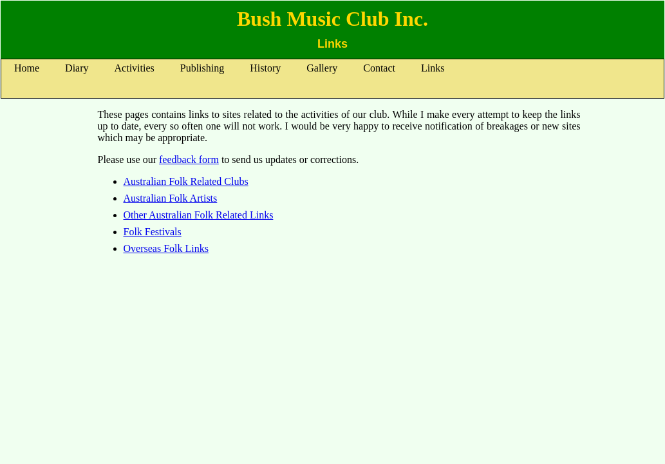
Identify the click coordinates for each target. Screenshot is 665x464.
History (265, 68)
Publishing (202, 68)
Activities (135, 68)
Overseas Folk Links (166, 248)
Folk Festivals (153, 231)
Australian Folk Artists (171, 198)
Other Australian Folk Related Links (199, 214)
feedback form (189, 159)
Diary (76, 68)
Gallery (321, 68)
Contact (379, 68)
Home (26, 68)
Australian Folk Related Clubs (186, 181)
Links (432, 68)
